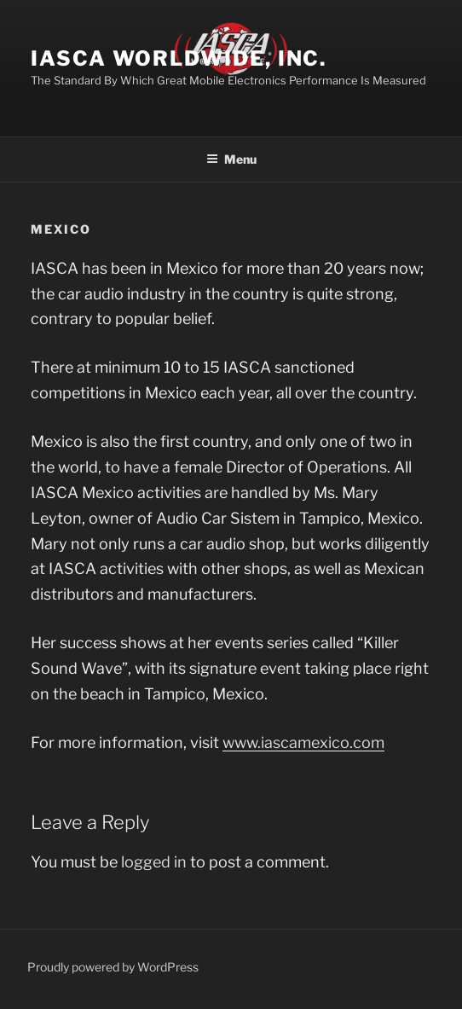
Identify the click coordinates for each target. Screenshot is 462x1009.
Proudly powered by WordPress (113, 967)
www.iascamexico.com (303, 742)
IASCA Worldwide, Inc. (178, 58)
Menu (231, 159)
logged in (154, 862)
